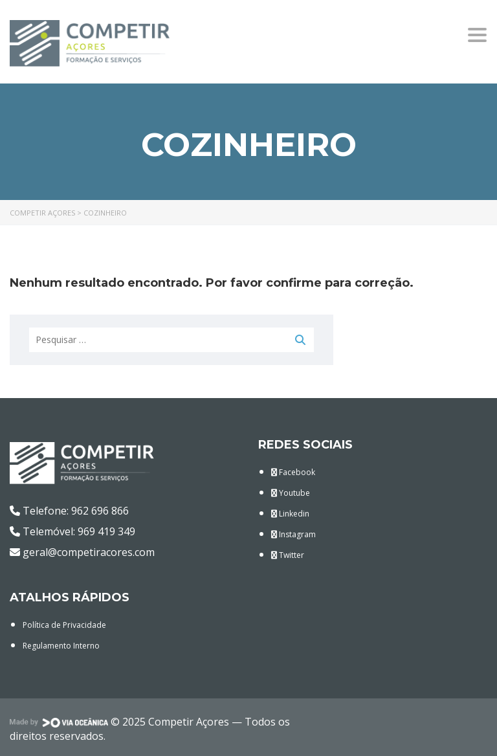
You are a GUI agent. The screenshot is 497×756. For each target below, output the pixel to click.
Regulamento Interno (61, 645)
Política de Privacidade (64, 624)
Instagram (293, 534)
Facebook (293, 472)
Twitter (287, 555)
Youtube (290, 492)
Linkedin (290, 513)
